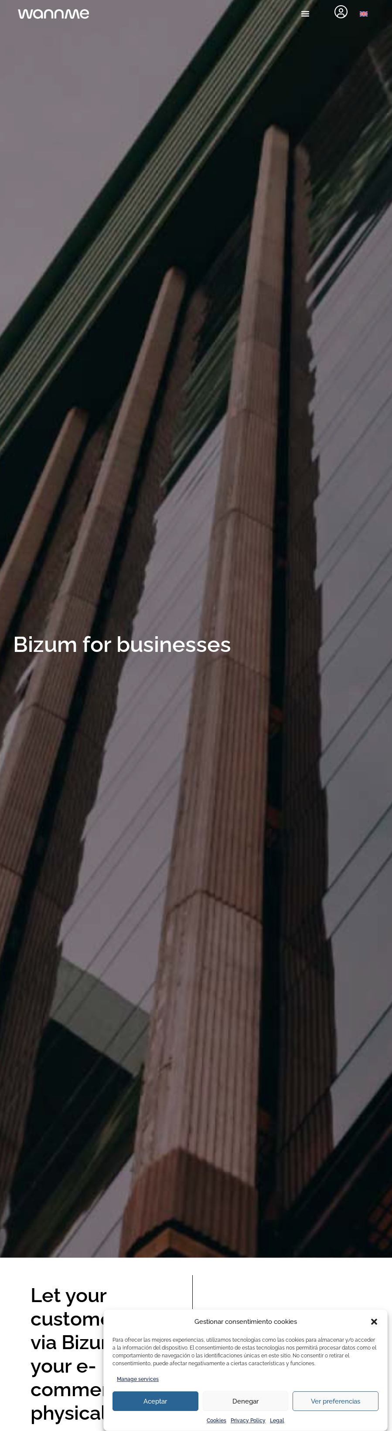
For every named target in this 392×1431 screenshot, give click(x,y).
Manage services (138, 1379)
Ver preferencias (335, 1401)
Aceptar (155, 1401)
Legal (277, 1421)
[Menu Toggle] (305, 13)
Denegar (245, 1401)
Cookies (216, 1421)
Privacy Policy (248, 1421)
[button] (374, 1321)
